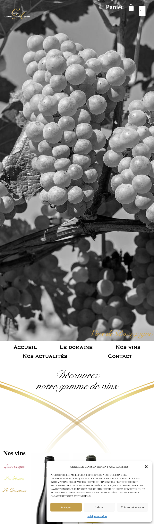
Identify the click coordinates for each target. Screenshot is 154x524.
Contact (120, 356)
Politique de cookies (97, 516)
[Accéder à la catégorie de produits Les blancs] (14, 478)
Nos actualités (44, 356)
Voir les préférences (132, 507)
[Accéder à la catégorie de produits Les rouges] (14, 466)
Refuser (99, 507)
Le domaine (76, 347)
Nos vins (128, 347)
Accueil (25, 347)
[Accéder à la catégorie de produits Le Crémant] (14, 490)
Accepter (66, 507)
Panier (115, 7)
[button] (146, 467)
